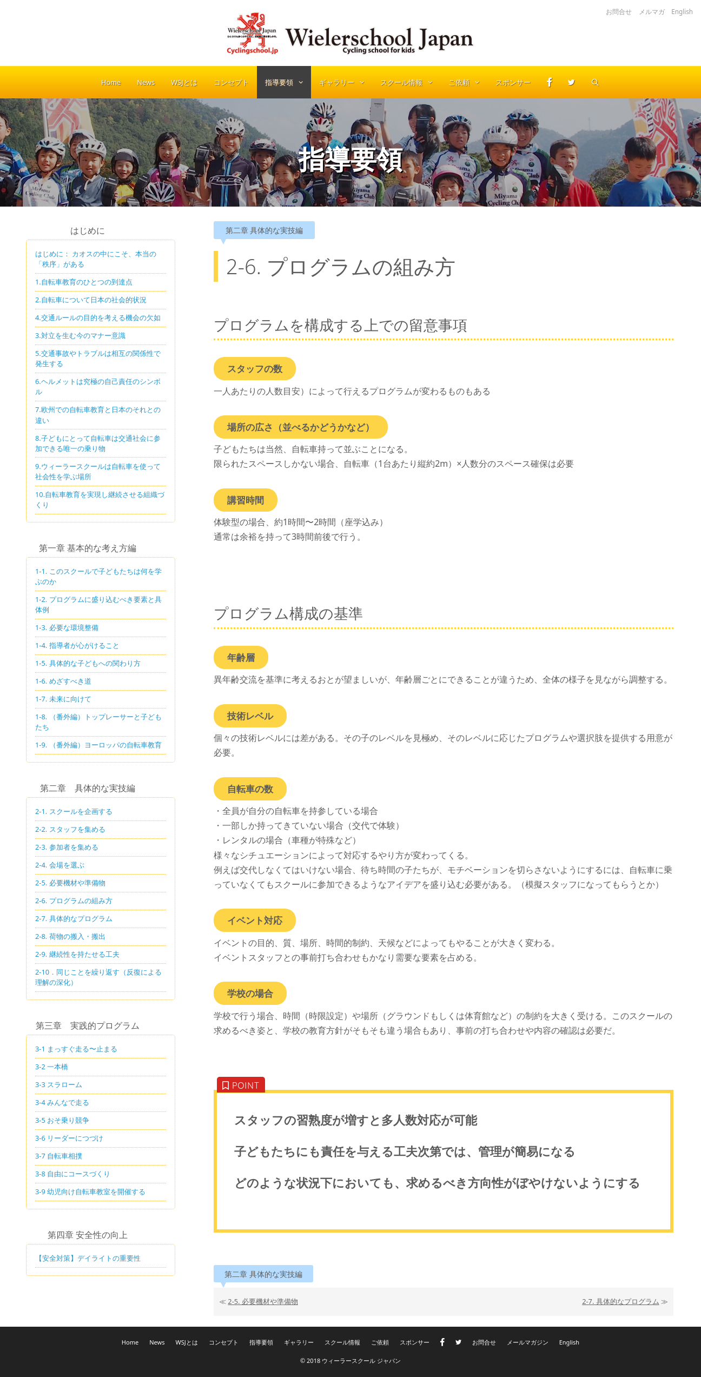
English (682, 11)
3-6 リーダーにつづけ (69, 1138)
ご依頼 (467, 82)
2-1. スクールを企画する (74, 811)
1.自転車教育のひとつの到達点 (84, 282)
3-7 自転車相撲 (58, 1156)
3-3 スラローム (58, 1084)
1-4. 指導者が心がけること (77, 645)
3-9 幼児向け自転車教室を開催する (90, 1191)
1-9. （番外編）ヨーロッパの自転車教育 (98, 745)
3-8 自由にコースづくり (72, 1174)
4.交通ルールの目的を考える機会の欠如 (98, 317)
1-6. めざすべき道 (63, 681)
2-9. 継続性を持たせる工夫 (77, 954)
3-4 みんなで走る (62, 1102)
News (146, 82)
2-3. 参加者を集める (66, 847)
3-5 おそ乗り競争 (62, 1120)
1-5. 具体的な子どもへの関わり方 (88, 663)
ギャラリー (345, 82)
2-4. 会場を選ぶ (59, 865)
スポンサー (513, 82)
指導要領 (288, 82)
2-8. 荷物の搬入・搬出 (70, 936)
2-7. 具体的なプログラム (620, 1301)
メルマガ (652, 11)
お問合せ (619, 11)
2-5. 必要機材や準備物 (263, 1301)
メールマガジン (527, 1342)
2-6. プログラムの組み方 (74, 900)
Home (111, 82)
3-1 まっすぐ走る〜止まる (76, 1049)
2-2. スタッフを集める (70, 829)
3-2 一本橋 (51, 1066)
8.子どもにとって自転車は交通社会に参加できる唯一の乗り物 (98, 443)
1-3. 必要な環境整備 (66, 627)
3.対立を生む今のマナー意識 (80, 335)
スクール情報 (410, 82)
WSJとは (184, 82)
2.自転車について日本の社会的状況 (91, 299)
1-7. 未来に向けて (63, 699)
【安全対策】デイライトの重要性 (88, 1258)
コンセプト (231, 82)
